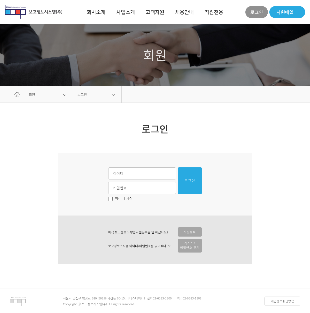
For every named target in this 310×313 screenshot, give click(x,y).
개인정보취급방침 (282, 301)
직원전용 (213, 11)
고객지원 (155, 11)
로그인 (256, 12)
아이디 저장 (120, 198)
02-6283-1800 (162, 298)
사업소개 (125, 11)
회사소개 (96, 11)
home (17, 94)
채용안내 (184, 11)
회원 (32, 94)
